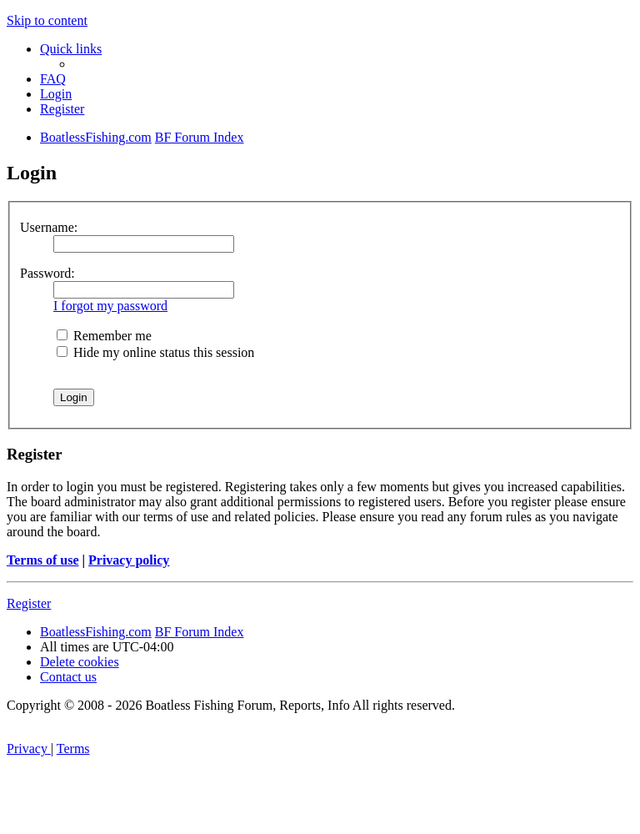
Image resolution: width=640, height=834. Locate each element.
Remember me (104, 336)
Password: (47, 273)
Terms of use (43, 560)
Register (29, 603)
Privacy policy (128, 560)
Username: (49, 227)
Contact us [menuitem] (68, 677)
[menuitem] (53, 79)
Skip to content (47, 20)
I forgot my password (110, 306)
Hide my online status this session (155, 352)
